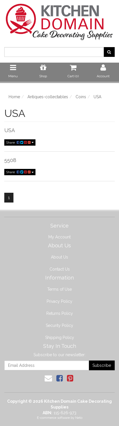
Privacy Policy (59, 301)
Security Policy (59, 325)
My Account (59, 237)
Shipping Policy (59, 337)
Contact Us (59, 269)
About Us (59, 257)
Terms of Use (59, 289)
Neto (78, 418)
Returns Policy (59, 313)
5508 (10, 160)
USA (9, 130)
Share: (20, 142)
